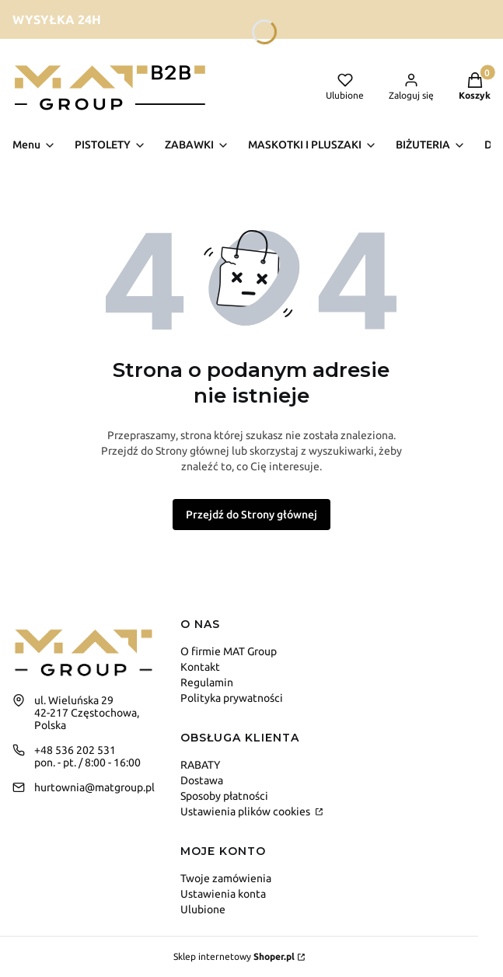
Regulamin (206, 682)
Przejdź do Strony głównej (251, 514)
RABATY (200, 765)
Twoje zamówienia (225, 878)
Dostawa (201, 780)
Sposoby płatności (224, 796)
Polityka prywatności (231, 698)
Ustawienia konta (223, 894)
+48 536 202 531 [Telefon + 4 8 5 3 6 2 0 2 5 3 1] (75, 750)
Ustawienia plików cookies (246, 811)
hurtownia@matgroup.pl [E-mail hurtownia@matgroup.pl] (94, 787)
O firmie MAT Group (228, 651)
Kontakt (200, 667)
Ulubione (202, 909)
